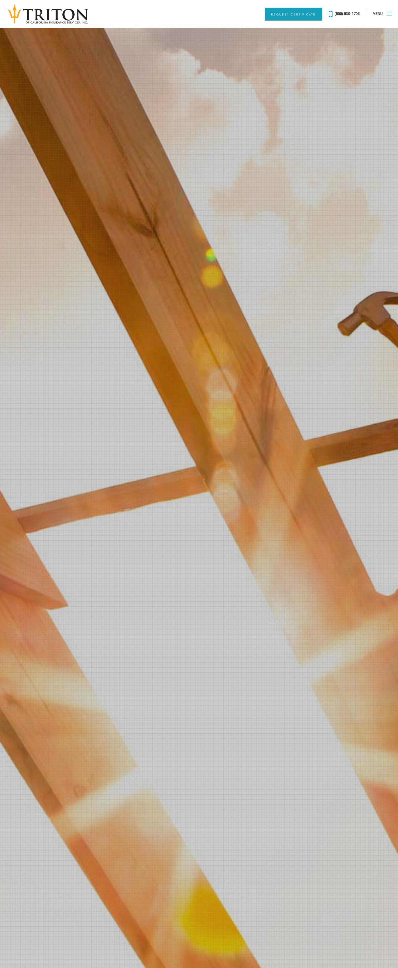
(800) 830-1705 (344, 14)
